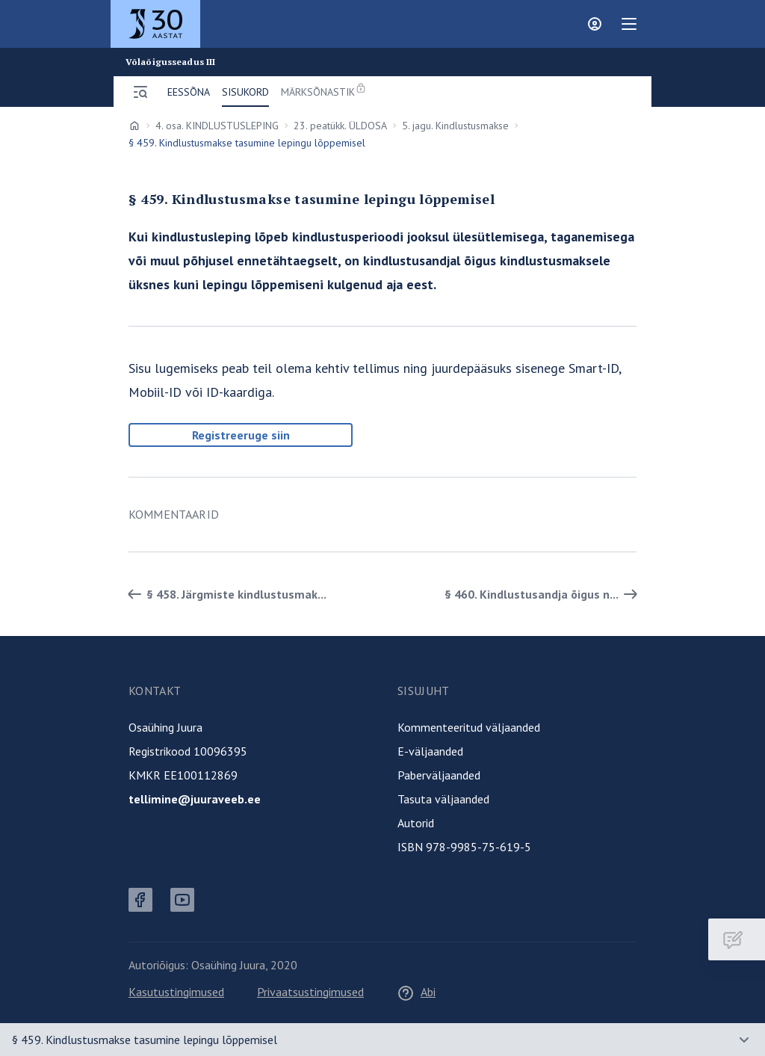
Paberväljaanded (438, 775)
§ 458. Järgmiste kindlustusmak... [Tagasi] (224, 594)
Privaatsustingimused (310, 991)
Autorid (415, 822)
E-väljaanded (430, 751)
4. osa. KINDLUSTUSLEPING (217, 125)
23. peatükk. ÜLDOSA (340, 125)
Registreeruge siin (241, 434)
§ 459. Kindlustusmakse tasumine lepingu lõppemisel (144, 1039)
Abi (416, 991)
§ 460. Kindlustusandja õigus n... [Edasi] (543, 594)
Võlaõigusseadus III (170, 62)
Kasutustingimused (176, 991)
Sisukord (245, 92)
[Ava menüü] (140, 92)
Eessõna (188, 92)
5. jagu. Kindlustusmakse (455, 125)
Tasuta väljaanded (443, 798)
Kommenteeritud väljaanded (468, 727)
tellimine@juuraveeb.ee (194, 798)
